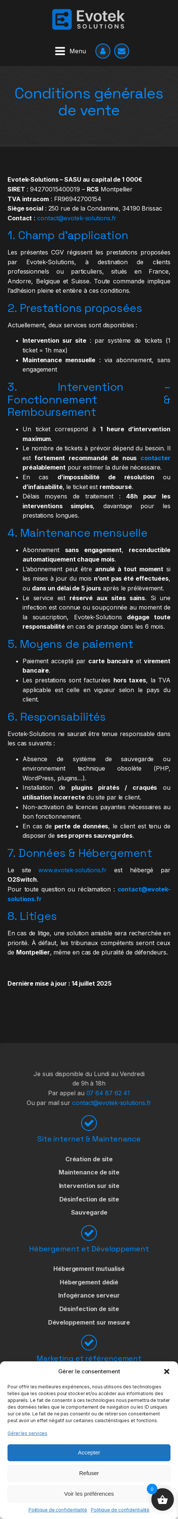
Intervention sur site (89, 1185)
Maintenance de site (89, 1172)
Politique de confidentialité (58, 1510)
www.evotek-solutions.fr (72, 870)
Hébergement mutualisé (89, 1268)
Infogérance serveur (88, 1295)
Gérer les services (27, 1433)
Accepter (89, 1452)
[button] (166, 1371)
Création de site (89, 1159)
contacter (155, 458)
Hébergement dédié (89, 1282)
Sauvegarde (89, 1212)
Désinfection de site (89, 1199)
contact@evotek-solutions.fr (76, 218)
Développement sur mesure (89, 1322)
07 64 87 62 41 (108, 1093)
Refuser (89, 1473)
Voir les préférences (89, 1493)
